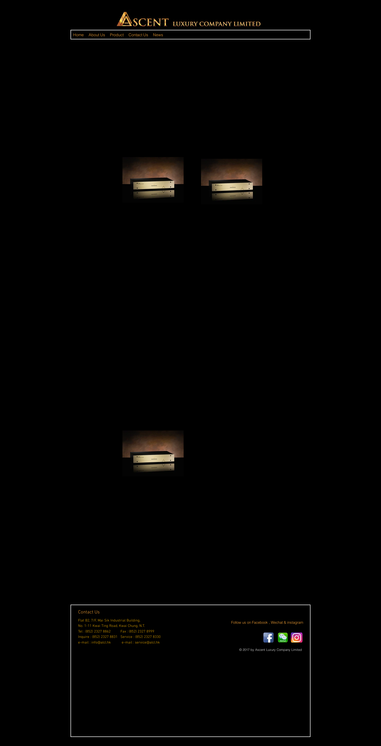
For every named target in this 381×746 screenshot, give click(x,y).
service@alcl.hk (147, 642)
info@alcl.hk (101, 642)
